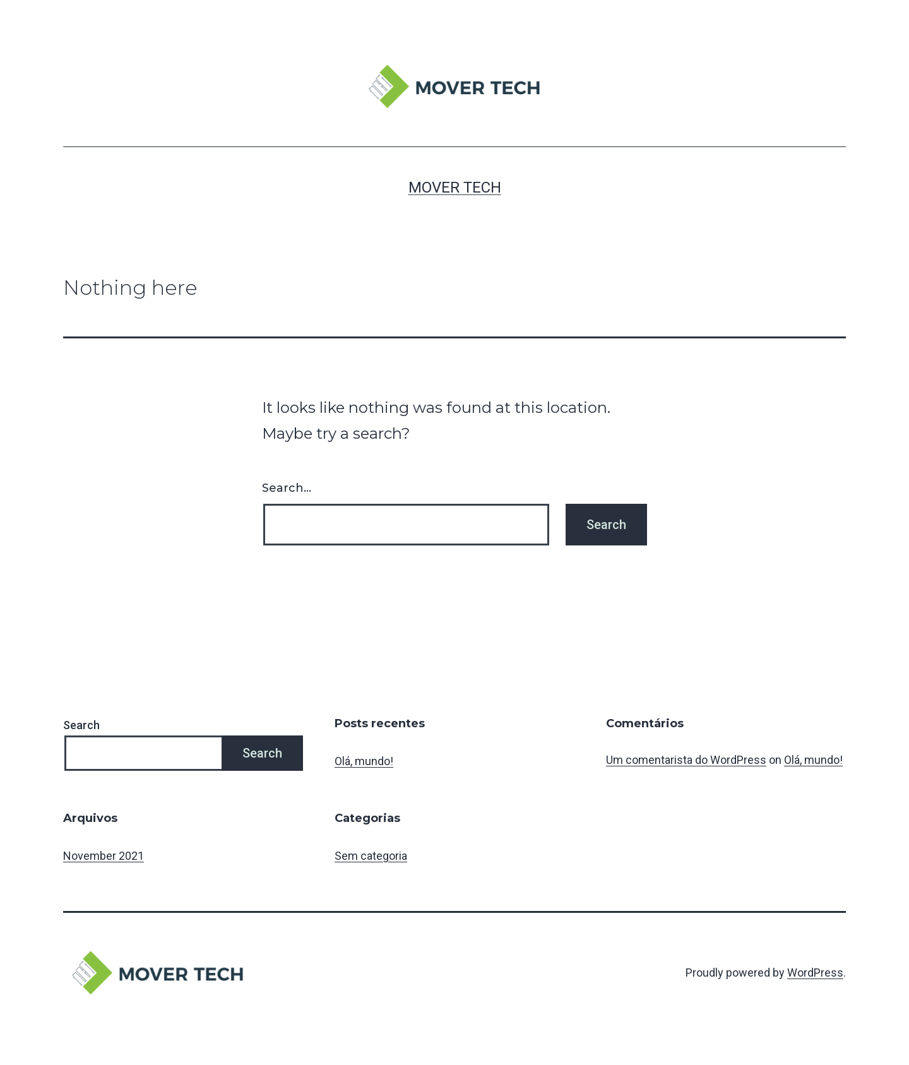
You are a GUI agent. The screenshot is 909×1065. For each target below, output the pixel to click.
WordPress (815, 972)
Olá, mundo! (364, 761)
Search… (286, 488)
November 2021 (103, 855)
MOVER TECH (454, 187)
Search (81, 725)
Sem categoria (371, 855)
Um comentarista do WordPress (686, 759)
